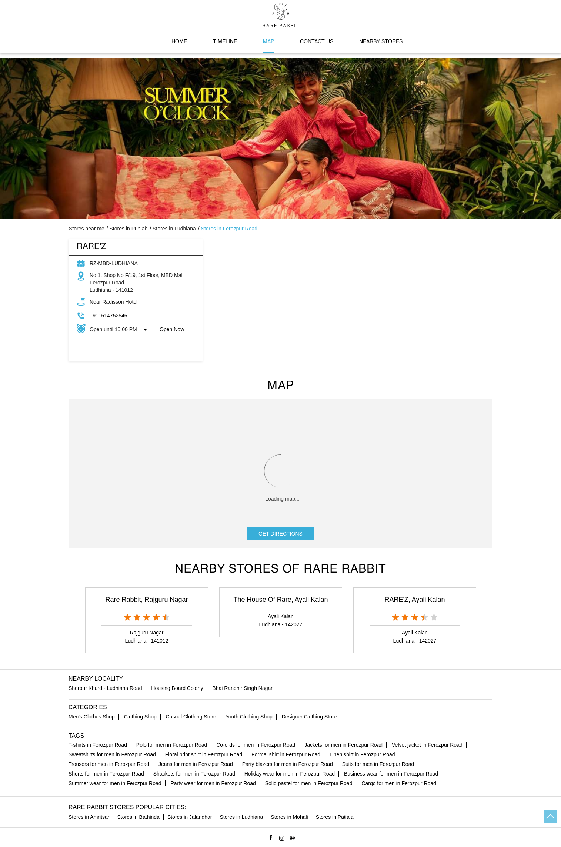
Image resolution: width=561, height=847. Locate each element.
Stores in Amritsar (89, 817)
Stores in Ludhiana (241, 817)
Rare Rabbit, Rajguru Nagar (146, 599)
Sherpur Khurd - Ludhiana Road (105, 688)
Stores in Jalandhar (189, 817)
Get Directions (280, 534)
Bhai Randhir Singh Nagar (242, 688)
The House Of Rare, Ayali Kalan (281, 599)
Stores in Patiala (335, 817)
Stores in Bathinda (138, 817)
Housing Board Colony (177, 688)
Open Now (172, 329)
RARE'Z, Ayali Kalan (414, 599)
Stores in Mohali (289, 817)
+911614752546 (108, 316)
